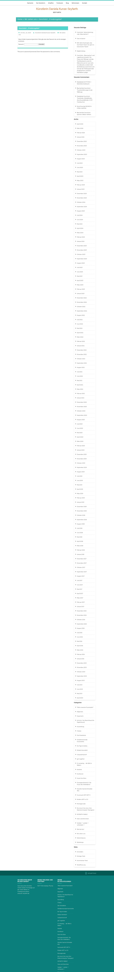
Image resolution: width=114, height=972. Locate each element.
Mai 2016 (81, 637)
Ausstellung (82, 723)
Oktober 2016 (83, 616)
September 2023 (84, 255)
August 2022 (83, 311)
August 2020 (83, 416)
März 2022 (82, 333)
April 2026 (82, 120)
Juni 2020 (82, 424)
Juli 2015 (81, 681)
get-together (83, 753)
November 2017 (84, 559)
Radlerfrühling (83, 51)
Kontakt (84, 3)
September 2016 (84, 620)
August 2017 (83, 572)
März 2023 (82, 281)
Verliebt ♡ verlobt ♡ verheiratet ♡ (89, 813)
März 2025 (82, 176)
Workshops (82, 831)
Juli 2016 (81, 629)
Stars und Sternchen (85, 809)
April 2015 (82, 694)
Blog (67, 3)
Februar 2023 (83, 285)
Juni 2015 (82, 685)
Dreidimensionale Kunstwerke (88, 736)
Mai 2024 (81, 220)
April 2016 (82, 642)
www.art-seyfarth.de (18, 880)
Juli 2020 (82, 420)
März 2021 (82, 385)
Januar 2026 (82, 133)
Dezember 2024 (84, 189)
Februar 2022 (83, 337)
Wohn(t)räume (83, 826)
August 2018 (83, 520)
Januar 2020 (83, 446)
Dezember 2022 (84, 294)
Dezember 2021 (84, 346)
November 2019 (84, 455)
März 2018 (82, 542)
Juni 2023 (82, 268)
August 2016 (83, 624)
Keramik (81, 762)
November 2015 (84, 663)
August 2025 (83, 155)
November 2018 (84, 507)
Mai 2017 (81, 585)
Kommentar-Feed (84, 849)
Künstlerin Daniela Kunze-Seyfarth (57, 9)
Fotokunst (60, 3)
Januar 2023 (82, 289)
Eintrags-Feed (83, 845)
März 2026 (82, 124)
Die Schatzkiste (83, 731)
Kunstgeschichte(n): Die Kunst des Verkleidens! (89, 776)
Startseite (30, 3)
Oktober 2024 (83, 198)
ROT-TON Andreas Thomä (42, 874)
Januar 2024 (82, 237)
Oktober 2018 (83, 511)
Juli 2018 (81, 524)
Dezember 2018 (84, 503)
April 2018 (82, 537)
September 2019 (84, 463)
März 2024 (82, 229)
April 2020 (82, 433)
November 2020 (84, 403)
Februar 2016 (83, 650)
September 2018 (84, 516)
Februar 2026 (83, 129)
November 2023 (84, 246)
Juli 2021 (81, 368)
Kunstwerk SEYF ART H (86, 785)
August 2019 (83, 468)
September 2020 (84, 411)
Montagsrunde (83, 794)
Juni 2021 (82, 372)
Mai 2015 (81, 689)
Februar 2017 (83, 598)
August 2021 (83, 363)
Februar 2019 (83, 494)
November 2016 (84, 611)
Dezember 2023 (84, 242)
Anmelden (82, 840)
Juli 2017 (81, 576)
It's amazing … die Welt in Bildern (88, 757)
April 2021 (82, 381)
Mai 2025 (82, 168)
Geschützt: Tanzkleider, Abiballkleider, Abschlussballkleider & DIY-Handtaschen (89, 96)
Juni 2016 (82, 633)
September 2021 (84, 359)
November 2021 (84, 350)
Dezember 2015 (84, 659)
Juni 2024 (82, 216)
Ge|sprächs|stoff (84, 749)
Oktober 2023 (83, 250)
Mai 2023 (81, 272)
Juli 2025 (82, 159)
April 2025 (82, 172)
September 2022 (84, 307)
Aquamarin (82, 712)
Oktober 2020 (83, 407)
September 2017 (84, 568)
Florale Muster (84, 878)
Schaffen (51, 3)
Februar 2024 (83, 233)
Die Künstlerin (40, 3)
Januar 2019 (82, 498)
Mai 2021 (81, 376)
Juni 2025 (82, 163)
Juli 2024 (82, 211)
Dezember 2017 (84, 555)
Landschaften (84, 881)
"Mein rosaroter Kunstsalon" (87, 703)
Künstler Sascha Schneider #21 (88, 781)
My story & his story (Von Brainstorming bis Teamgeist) (87, 799)
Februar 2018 (83, 546)
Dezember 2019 (84, 450)
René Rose (82, 102)
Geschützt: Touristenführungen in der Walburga (87, 88)
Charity (81, 727)
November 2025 (84, 142)
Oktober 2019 (83, 459)
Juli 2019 (81, 472)
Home (18, 19)
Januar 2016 (82, 655)
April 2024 (82, 224)
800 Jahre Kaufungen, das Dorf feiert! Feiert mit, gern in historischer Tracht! (88, 44)
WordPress (33, 970)
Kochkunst (82, 766)
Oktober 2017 (83, 563)
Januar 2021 (82, 394)
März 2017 (82, 594)
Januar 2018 (82, 550)
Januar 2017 (82, 602)
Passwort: (23, 40)
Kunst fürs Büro (83, 770)
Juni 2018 (82, 529)
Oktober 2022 (83, 303)
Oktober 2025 (83, 146)
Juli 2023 (82, 263)
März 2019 (82, 489)
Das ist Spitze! (83, 38)
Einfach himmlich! (84, 744)
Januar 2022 (83, 342)
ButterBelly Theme (17, 970)
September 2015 (84, 672)
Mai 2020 (82, 429)
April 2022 (82, 329)
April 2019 (82, 485)
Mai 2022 (82, 324)
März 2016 (82, 646)
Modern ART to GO (84, 790)
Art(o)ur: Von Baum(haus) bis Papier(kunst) (87, 717)
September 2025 (84, 150)
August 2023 (83, 259)
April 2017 (82, 589)
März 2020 (82, 437)
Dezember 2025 (84, 137)
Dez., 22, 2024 (21, 32)
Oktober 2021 (83, 355)
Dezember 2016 (84, 607)
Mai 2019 (81, 481)
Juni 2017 (82, 581)
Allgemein (82, 708)
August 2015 (83, 676)
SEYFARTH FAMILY (84, 805)
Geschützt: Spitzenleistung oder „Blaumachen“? (88, 33)
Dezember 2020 (84, 398)
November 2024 (84, 194)
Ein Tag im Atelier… (84, 740)
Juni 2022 (82, 320)
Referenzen (75, 3)
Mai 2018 (81, 533)
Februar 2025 (83, 181)
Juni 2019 (82, 476)
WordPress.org (83, 853)
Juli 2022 (82, 316)
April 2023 (82, 276)
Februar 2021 (83, 389)
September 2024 (84, 203)
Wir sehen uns (29, 19)
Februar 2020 (83, 442)
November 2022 (84, 298)
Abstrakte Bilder (84, 875)
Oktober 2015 (83, 668)
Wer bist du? (82, 818)
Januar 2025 (83, 185)
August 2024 (83, 207)
